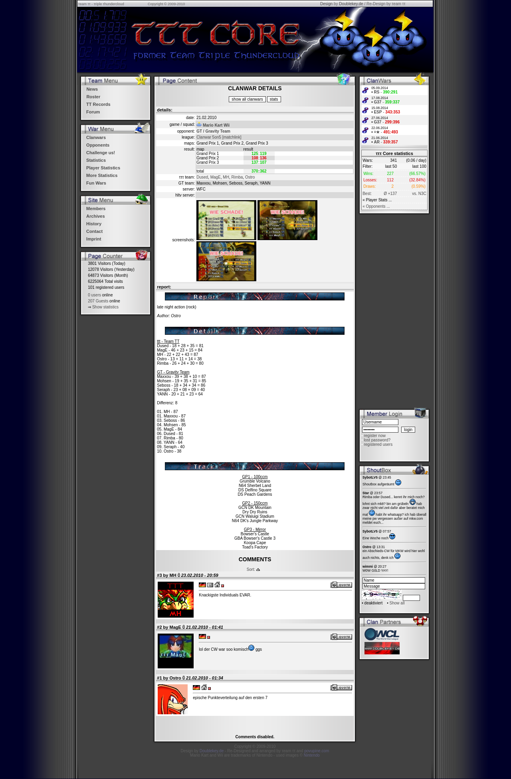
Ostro (250, 177)
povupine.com (316, 751)
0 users (94, 295)
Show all (397, 603)
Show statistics (105, 307)
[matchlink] (232, 137)
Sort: (251, 569)
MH (226, 177)
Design (326, 4)
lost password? (377, 440)
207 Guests (98, 301)
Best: (367, 193)
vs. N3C (419, 193)
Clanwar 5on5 (208, 137)
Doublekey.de (351, 4)
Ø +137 (390, 193)
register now (374, 435)
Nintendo (312, 755)
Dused (202, 177)
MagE (215, 177)
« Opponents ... (376, 206)
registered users (378, 444)
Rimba (237, 177)
